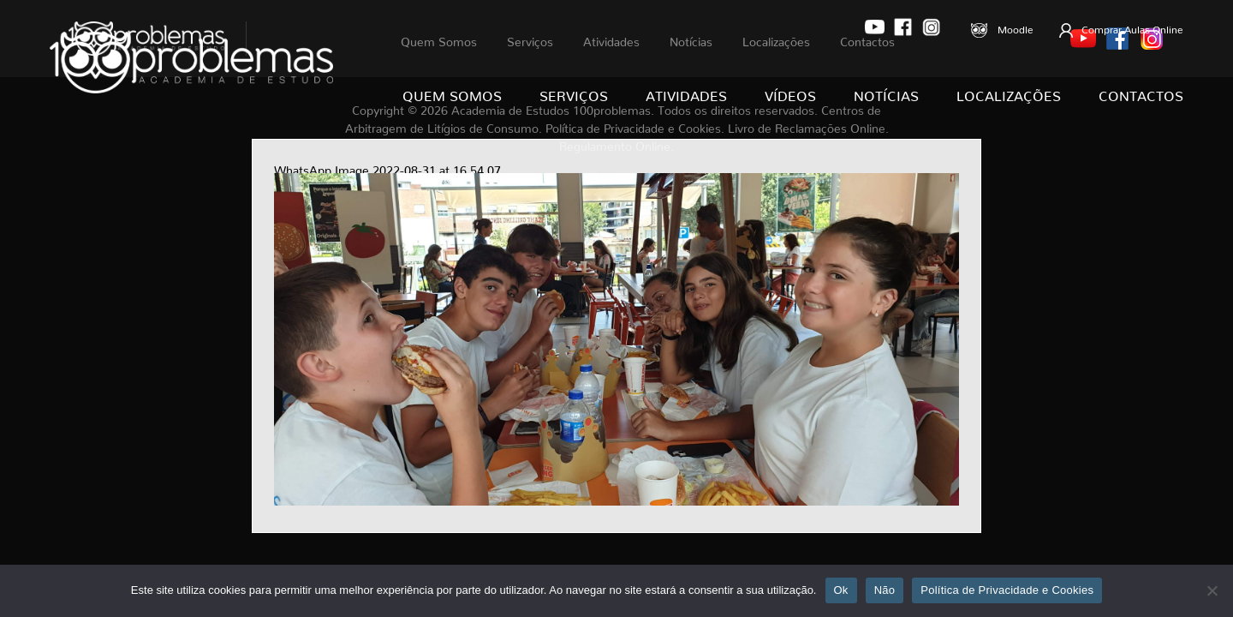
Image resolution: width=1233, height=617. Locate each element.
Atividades (686, 92)
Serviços (573, 92)
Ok (841, 590)
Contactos (1141, 92)
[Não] (1211, 590)
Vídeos (790, 92)
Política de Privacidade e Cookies (1006, 590)
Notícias (886, 92)
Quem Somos (452, 92)
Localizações (1008, 92)
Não (885, 590)
